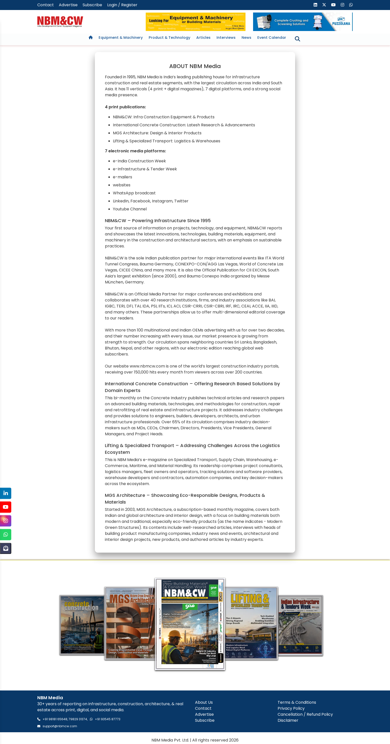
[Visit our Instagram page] (342, 5)
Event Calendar (271, 37)
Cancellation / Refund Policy (305, 715)
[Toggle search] (297, 39)
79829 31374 (78, 720)
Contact (45, 5)
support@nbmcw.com (60, 727)
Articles (203, 37)
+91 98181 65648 (55, 720)
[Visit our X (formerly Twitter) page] (324, 5)
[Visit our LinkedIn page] (315, 5)
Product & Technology (169, 37)
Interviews (226, 37)
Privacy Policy (291, 709)
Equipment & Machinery (121, 37)
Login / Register (122, 5)
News (246, 37)
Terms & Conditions (297, 703)
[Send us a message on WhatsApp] (351, 5)
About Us (204, 703)
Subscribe (92, 5)
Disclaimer (288, 721)
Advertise (68, 5)
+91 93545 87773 (107, 720)
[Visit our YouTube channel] (333, 5)
